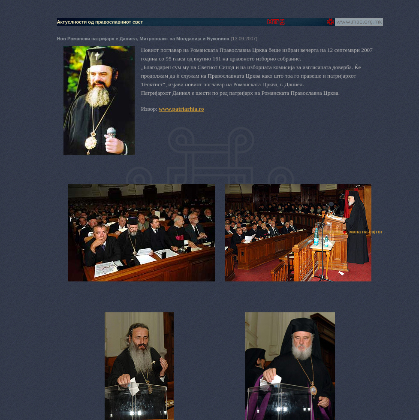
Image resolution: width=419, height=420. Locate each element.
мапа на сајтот (366, 231)
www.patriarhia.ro (181, 109)
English (331, 231)
